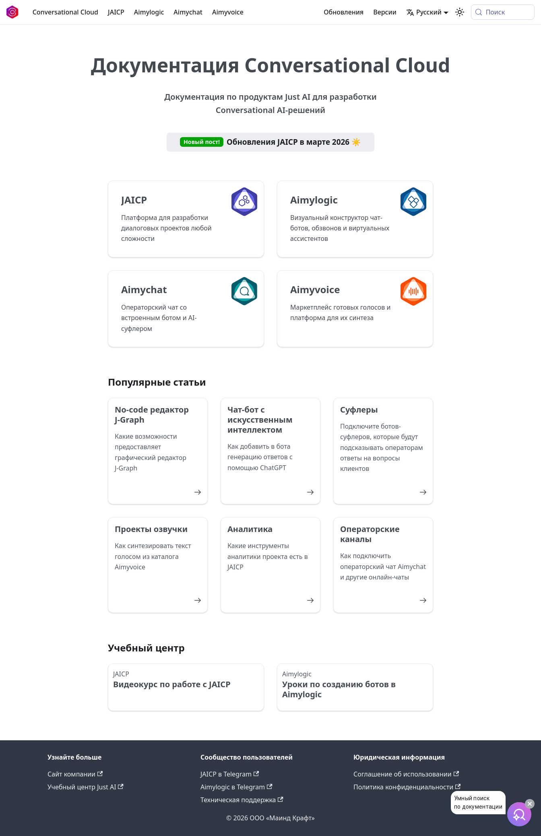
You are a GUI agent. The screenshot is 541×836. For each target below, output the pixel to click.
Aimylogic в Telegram (236, 787)
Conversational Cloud (65, 12)
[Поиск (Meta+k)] (503, 12)
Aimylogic (149, 12)
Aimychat (187, 12)
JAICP (116, 12)
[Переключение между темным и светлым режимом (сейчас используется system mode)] (459, 12)
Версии (384, 12)
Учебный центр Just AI (85, 787)
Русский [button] (424, 12)
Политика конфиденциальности (406, 787)
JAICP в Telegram (229, 774)
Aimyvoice (228, 12)
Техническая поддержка (241, 799)
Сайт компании (75, 774)
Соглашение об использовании (406, 774)
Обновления (343, 12)
